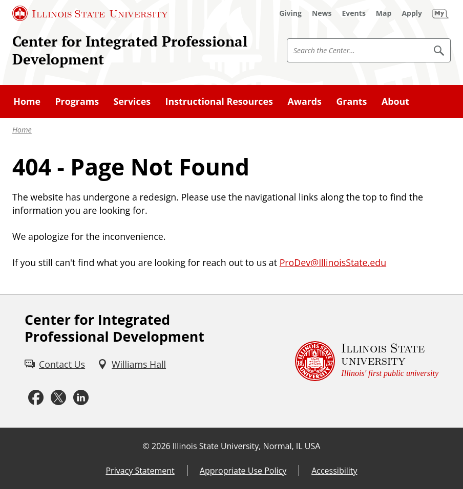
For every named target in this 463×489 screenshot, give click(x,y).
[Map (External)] (384, 13)
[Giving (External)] (290, 13)
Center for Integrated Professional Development (129, 50)
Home (22, 130)
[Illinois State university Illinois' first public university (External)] (366, 361)
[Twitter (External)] (58, 397)
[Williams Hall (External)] (131, 364)
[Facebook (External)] (36, 397)
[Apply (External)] (411, 13)
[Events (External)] (354, 13)
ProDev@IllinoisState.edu (333, 262)
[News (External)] (322, 13)
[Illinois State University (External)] (90, 13)
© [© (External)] (146, 446)
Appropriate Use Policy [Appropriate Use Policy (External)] (243, 470)
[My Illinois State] (440, 13)
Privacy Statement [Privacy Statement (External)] (140, 470)
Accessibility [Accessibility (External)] (334, 470)
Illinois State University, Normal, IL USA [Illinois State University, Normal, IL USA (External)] (247, 446)
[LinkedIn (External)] (81, 397)
